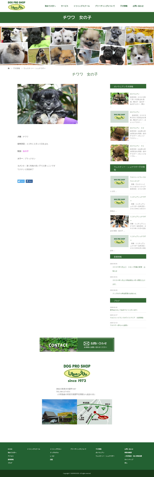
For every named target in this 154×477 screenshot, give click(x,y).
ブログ (10, 463)
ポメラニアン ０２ (137, 128)
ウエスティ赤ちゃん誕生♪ (119, 325)
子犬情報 (123, 6)
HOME (10, 449)
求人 (126, 463)
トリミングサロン (55, 449)
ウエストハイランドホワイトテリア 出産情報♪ (127, 318)
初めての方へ (50, 6)
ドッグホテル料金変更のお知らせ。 (125, 293)
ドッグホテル (54, 452)
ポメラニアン (134, 94)
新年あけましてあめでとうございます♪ (124, 310)
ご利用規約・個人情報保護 (133, 456)
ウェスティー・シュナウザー (105, 456)
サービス (64, 6)
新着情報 (11, 459)
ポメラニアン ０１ (137, 146)
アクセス (11, 456)
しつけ (52, 456)
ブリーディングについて (105, 6)
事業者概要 (128, 452)
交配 (51, 459)
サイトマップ (129, 459)
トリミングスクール (82, 6)
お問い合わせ (138, 6)
